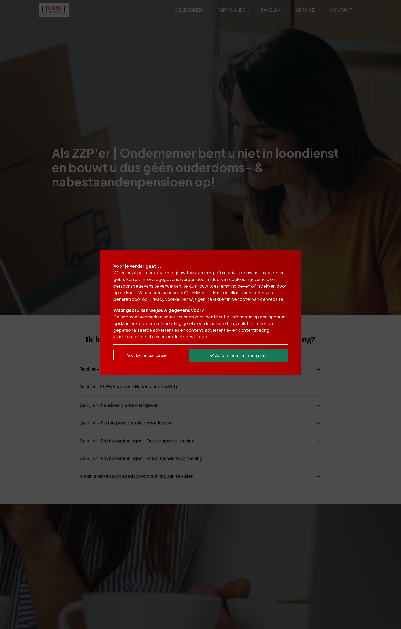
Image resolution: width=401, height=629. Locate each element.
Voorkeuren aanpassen (148, 355)
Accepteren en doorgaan (238, 355)
